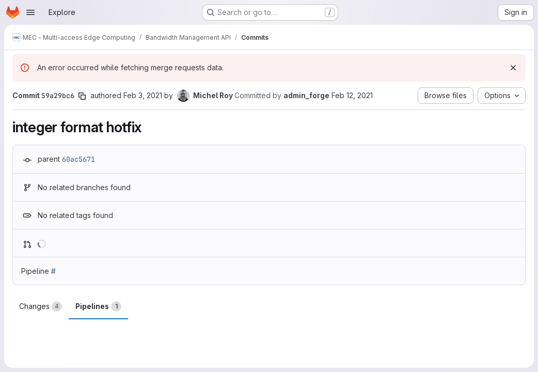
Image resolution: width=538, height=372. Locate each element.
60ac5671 (78, 159)
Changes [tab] (40, 306)
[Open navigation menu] (30, 12)
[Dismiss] (513, 67)
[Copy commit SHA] (82, 96)
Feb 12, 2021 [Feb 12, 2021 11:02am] (352, 95)
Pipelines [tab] (98, 306)
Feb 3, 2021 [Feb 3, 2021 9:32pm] (142, 95)
